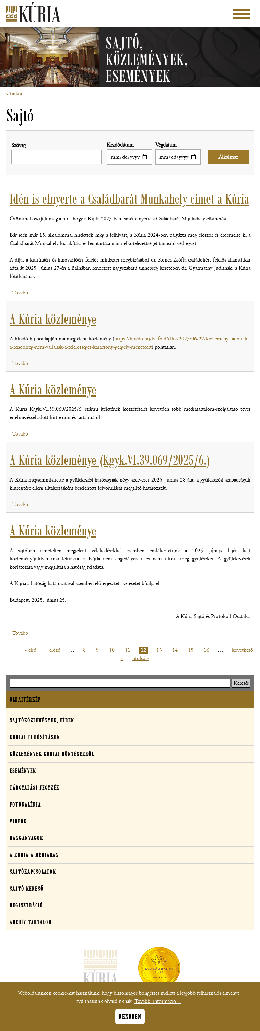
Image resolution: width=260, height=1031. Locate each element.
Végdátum (166, 145)
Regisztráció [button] (26, 905)
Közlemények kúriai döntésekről (52, 754)
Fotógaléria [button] (25, 804)
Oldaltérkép (25, 699)
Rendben (130, 1020)
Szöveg (18, 145)
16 (207, 650)
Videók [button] (18, 821)
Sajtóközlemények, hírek (42, 720)
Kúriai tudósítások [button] (35, 737)
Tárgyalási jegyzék (34, 787)
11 (128, 650)
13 (160, 650)
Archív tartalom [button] (31, 922)
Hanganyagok (26, 838)
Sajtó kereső (27, 888)
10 (112, 650)
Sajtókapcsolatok (33, 872)
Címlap (14, 94)
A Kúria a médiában (34, 855)
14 (175, 650)
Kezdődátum (120, 145)
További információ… (157, 1004)
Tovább (20, 293)
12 (144, 650)
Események (23, 771)
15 (191, 650)
